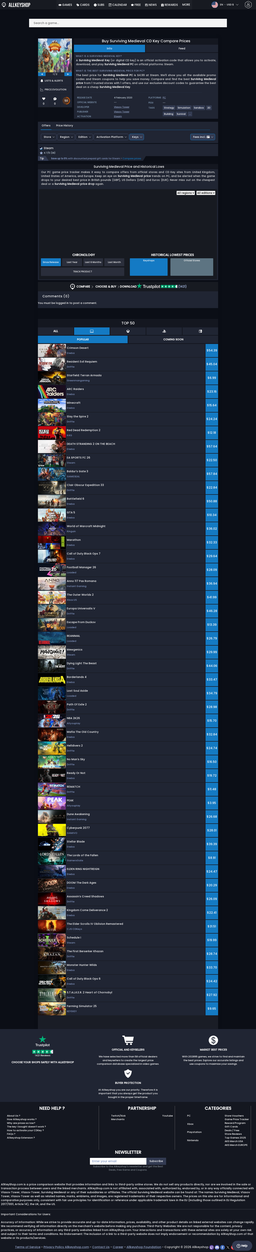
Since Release (51, 262)
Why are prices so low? (21, 1123)
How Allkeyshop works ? (22, 1120)
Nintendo (193, 1141)
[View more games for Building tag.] (169, 115)
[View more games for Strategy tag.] (169, 109)
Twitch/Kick (118, 1116)
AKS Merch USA (234, 1142)
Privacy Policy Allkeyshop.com (66, 1247)
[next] (68, 74)
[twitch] (212, 1247)
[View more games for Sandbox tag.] (199, 109)
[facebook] (223, 1247)
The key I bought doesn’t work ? (26, 1127)
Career (118, 1247)
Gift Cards (231, 1127)
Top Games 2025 (235, 1138)
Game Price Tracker (237, 1120)
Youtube (167, 1116)
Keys (135, 137)
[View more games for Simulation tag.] (184, 109)
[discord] (217, 1247)
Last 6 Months (93, 262)
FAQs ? (11, 1134)
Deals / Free (232, 1131)
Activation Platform (109, 137)
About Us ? (13, 1116)
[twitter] (228, 1247)
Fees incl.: (201, 137)
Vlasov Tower (121, 107)
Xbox (190, 1124)
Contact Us (101, 1247)
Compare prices (132, 158)
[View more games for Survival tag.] (181, 115)
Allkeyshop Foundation (143, 1247)
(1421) (162, 287)
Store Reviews (233, 1134)
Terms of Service (27, 1247)
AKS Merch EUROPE (236, 1145)
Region (64, 137)
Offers (46, 125)
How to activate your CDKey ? (25, 1131)
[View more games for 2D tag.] (209, 109)
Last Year (72, 262)
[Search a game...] (128, 23)
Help (242, 1246)
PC (189, 1116)
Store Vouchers (234, 1116)
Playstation (194, 1132)
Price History (64, 125)
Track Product (82, 272)
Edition (82, 137)
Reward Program (235, 1123)
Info (109, 48)
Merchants (117, 1120)
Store (47, 137)
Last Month (114, 262)
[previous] (42, 74)
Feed (182, 48)
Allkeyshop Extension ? (21, 1138)
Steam (118, 116)
